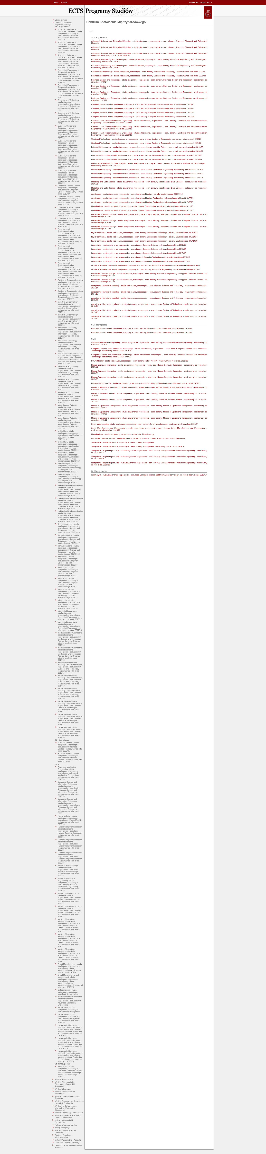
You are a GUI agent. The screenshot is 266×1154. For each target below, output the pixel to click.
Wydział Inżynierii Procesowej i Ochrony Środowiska (67, 1116)
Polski (56, 2)
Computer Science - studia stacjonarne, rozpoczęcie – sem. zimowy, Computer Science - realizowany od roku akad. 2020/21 (70, 201)
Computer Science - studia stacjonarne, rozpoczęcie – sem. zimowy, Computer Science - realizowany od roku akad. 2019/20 (70, 190)
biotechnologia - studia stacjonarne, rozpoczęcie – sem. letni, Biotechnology (69, 992)
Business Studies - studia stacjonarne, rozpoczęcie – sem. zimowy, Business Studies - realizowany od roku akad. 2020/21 (70, 747)
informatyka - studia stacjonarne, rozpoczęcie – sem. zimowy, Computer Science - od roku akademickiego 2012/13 (69, 561)
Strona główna (61, 20)
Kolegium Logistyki (63, 1128)
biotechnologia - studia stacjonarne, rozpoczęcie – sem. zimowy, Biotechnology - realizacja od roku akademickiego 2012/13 (70, 468)
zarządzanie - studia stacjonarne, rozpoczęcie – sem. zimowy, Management (69, 1010)
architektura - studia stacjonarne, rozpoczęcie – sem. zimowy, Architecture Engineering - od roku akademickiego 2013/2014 (69, 446)
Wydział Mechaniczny (64, 1079)
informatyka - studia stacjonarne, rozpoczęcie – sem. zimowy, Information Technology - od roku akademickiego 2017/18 (69, 604)
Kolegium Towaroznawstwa (66, 1125)
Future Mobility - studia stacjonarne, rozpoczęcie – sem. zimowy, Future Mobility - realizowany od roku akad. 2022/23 (70, 820)
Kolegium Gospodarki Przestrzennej (64, 1121)
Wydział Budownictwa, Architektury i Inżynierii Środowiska (69, 1102)
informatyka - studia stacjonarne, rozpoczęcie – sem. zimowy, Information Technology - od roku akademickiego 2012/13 (69, 593)
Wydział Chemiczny (63, 1089)
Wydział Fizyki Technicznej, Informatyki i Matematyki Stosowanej (66, 1108)
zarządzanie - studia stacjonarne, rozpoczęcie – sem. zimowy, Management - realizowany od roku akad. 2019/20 (70, 1018)
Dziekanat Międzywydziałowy (67, 1143)
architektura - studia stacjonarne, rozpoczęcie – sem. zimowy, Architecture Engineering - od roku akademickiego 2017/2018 (69, 457)
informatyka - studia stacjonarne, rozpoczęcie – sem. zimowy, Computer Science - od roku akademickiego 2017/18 (69, 582)
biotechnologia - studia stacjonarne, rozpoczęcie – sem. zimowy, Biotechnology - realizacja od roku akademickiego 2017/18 (70, 478)
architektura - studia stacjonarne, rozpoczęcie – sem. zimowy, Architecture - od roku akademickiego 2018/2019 (70, 435)
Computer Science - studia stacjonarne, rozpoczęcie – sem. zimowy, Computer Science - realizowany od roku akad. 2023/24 (70, 222)
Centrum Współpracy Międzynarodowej (63, 1136)
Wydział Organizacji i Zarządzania (69, 1113)
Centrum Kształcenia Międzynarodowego (63, 24)
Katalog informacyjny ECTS (200, 2)
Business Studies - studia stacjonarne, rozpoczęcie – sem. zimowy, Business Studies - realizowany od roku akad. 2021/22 (70, 758)
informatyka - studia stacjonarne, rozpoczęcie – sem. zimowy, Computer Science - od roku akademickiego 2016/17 (69, 572)
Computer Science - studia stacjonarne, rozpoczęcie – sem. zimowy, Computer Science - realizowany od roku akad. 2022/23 (70, 211)
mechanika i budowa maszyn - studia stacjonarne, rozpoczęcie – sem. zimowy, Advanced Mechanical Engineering (70, 1001)
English (64, 2)
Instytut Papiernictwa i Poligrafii (68, 1140)
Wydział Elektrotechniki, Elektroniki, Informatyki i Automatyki (65, 1084)
